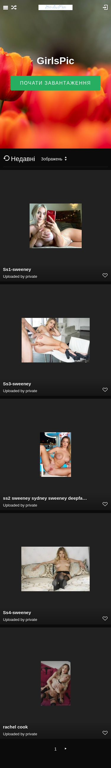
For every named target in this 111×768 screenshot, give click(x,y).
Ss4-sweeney (17, 612)
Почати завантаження (55, 83)
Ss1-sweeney (17, 269)
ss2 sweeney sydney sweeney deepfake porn (45, 498)
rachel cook (15, 726)
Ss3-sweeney (17, 383)
